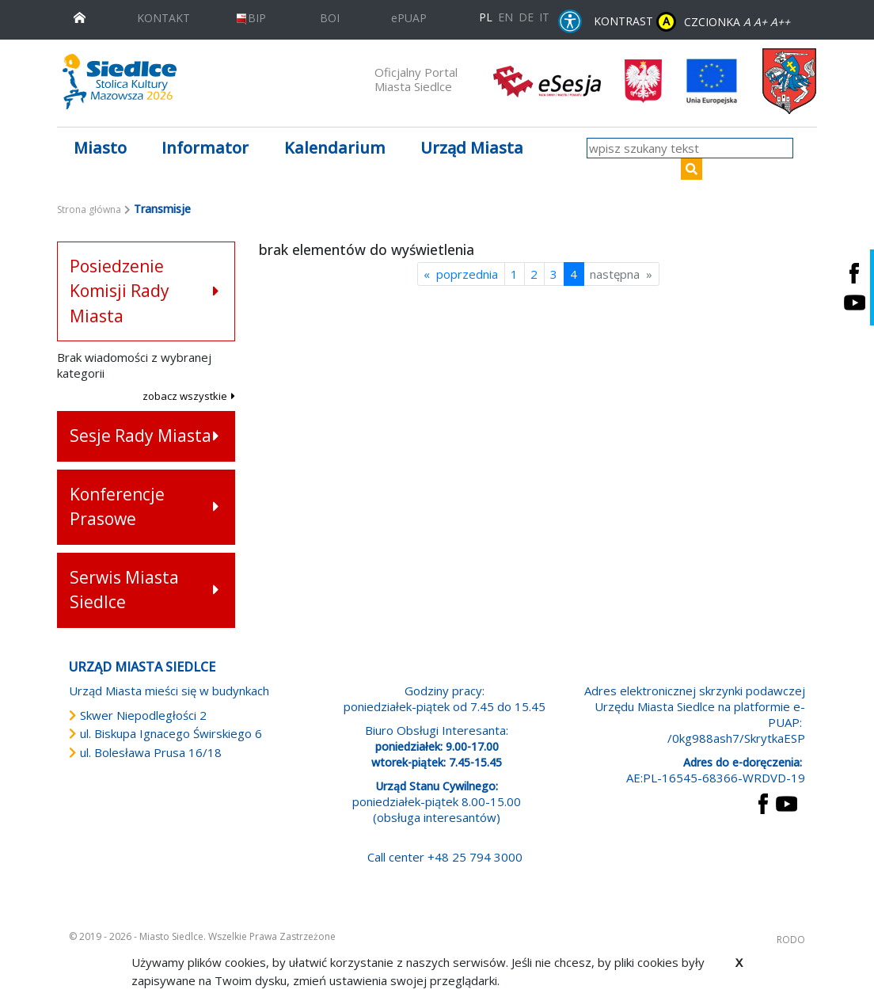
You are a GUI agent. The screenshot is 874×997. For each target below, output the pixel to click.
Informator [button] (205, 147)
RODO (791, 939)
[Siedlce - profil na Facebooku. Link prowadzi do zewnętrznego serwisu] (854, 273)
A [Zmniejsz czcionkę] (746, 22)
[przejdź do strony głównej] (80, 16)
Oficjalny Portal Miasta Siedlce (416, 79)
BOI (330, 17)
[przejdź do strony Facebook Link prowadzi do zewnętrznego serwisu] (763, 802)
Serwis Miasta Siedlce (124, 590)
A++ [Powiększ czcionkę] (780, 22)
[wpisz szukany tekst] (690, 148)
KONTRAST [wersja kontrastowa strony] (635, 22)
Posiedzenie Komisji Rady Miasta (119, 291)
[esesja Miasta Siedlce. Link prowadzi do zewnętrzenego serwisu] (547, 80)
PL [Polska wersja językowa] (485, 17)
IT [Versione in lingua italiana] (544, 17)
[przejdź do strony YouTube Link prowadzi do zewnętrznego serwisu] (786, 802)
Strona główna (89, 209)
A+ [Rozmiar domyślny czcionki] (760, 22)
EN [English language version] (505, 17)
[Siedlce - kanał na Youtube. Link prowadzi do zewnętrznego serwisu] (854, 302)
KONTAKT (163, 17)
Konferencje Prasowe (117, 507)
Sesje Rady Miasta (140, 435)
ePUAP (409, 17)
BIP (250, 17)
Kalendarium (335, 147)
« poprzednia (461, 274)
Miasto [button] (100, 147)
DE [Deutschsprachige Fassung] (526, 17)
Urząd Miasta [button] (471, 147)
